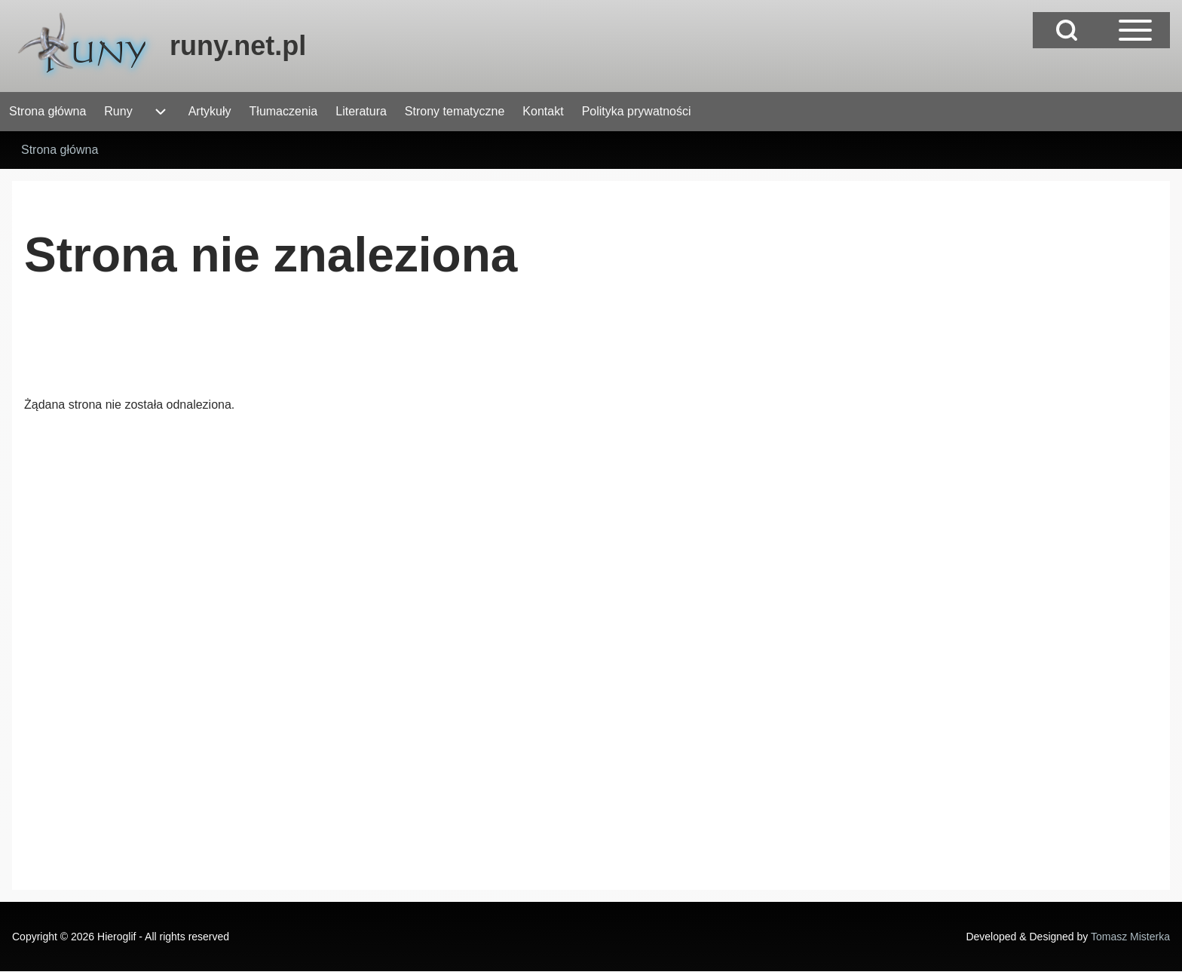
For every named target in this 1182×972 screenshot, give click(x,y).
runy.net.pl (238, 45)
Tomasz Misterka (1130, 937)
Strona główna (59, 149)
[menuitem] (47, 111)
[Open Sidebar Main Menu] (1135, 30)
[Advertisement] (298, 351)
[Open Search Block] (1067, 30)
